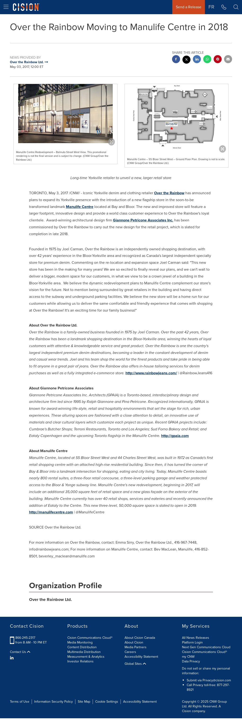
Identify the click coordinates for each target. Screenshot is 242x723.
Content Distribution (82, 647)
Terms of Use (19, 701)
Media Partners (136, 647)
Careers (130, 651)
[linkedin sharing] (197, 59)
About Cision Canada (140, 637)
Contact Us (20, 652)
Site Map (84, 701)
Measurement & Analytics (85, 656)
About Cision (134, 642)
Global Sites (135, 663)
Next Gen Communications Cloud (206, 647)
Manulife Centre (79, 206)
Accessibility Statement (141, 656)
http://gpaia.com (175, 435)
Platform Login (192, 642)
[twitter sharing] (186, 60)
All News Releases (195, 637)
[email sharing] (228, 59)
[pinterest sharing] (218, 59)
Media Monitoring (80, 642)
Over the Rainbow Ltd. (50, 599)
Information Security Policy (53, 701)
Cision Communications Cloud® (89, 637)
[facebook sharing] (176, 59)
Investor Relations (80, 661)
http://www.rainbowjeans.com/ (151, 373)
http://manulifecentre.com (51, 512)
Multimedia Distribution (84, 651)
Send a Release (188, 7)
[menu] (6, 7)
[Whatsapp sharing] (207, 59)
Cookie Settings (106, 701)
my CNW (188, 656)
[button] (236, 7)
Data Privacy (191, 661)
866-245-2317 (25, 637)
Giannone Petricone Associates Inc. (143, 220)
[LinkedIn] (12, 658)
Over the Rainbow (169, 193)
